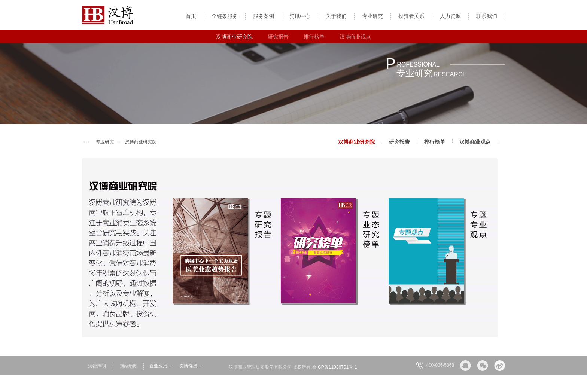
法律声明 (97, 366)
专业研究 (372, 16)
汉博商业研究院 (234, 37)
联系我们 (486, 16)
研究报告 (278, 37)
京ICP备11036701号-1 (334, 367)
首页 (191, 16)
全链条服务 (225, 16)
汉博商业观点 (355, 37)
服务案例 (263, 16)
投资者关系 (411, 16)
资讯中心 (299, 16)
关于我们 (336, 16)
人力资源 (450, 16)
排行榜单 (314, 37)
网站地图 (128, 366)
